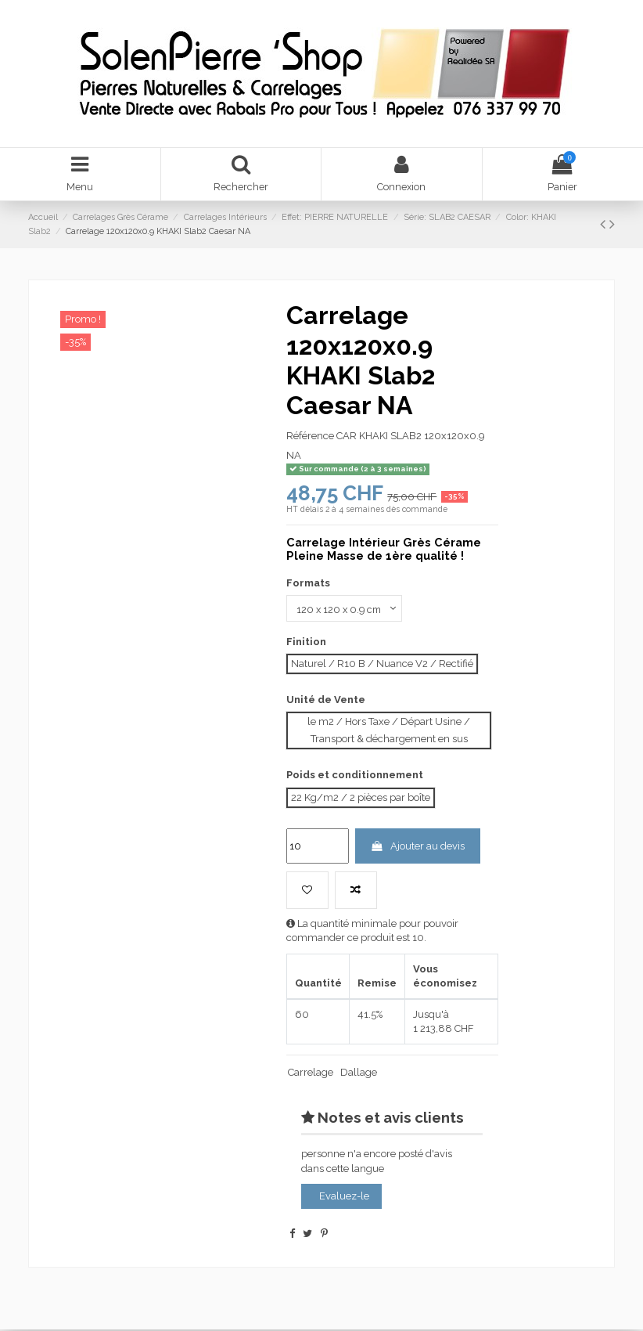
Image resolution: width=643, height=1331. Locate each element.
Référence (310, 436)
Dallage (358, 1074)
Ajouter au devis (417, 847)
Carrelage (310, 1074)
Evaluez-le (344, 1197)
